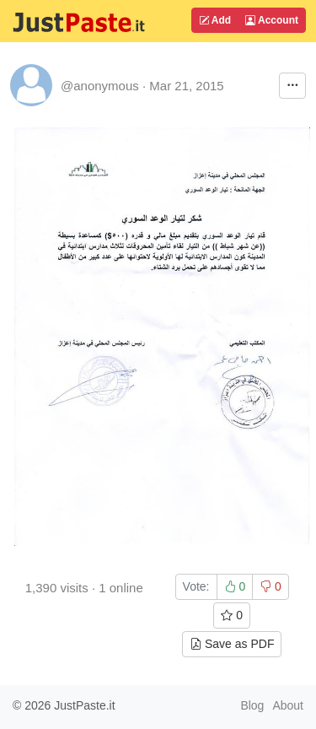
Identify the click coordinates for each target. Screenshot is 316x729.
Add (215, 20)
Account (271, 20)
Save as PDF (232, 644)
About (287, 705)
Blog (252, 705)
